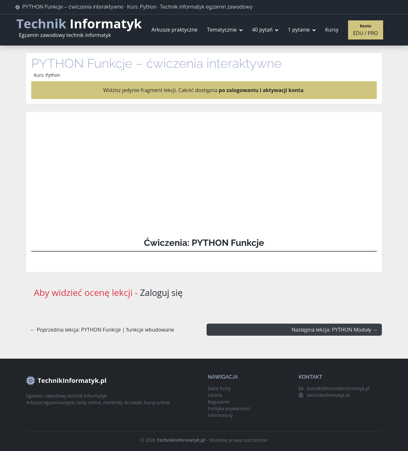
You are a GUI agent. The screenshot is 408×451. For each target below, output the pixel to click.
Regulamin (219, 402)
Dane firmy (219, 388)
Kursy (332, 29)
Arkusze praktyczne (174, 29)
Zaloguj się (162, 292)
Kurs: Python (47, 75)
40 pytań (262, 29)
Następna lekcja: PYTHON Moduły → (335, 329)
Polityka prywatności (229, 408)
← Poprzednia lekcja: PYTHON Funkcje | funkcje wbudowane (102, 329)
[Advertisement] (204, 172)
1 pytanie (299, 29)
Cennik (215, 395)
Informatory (220, 415)
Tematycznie (222, 29)
